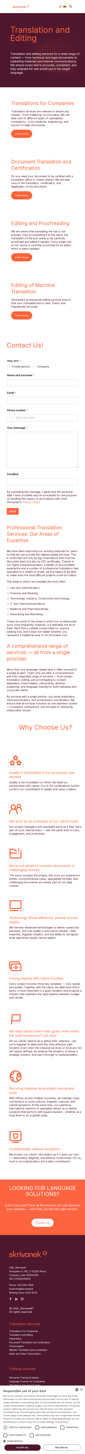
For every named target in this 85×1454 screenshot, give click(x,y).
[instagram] (22, 1299)
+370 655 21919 (25, 1285)
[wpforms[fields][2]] (42, 382)
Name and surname (20, 375)
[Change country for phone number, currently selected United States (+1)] (11, 417)
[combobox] (76, 1389)
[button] (71, 6)
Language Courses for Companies (27, 1381)
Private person (21, 366)
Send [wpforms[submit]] (12, 511)
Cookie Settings (47, 1422)
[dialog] (42, 1420)
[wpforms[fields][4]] (42, 400)
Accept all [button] (23, 1447)
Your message (17, 427)
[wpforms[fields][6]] (42, 450)
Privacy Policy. (31, 502)
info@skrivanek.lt (24, 1289)
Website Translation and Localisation (28, 1350)
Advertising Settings (60, 1418)
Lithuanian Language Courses (24, 1385)
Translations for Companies (23, 1331)
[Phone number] (42, 417)
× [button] (81, 1389)
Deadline (12, 474)
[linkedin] (16, 1299)
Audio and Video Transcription (25, 1353)
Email (11, 392)
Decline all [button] (61, 1447)
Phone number (17, 410)
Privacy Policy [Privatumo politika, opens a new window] (61, 1422)
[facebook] (10, 1299)
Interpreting (15, 1338)
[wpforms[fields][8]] (42, 481)
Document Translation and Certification (29, 1342)
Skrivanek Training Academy (24, 1377)
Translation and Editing (21, 1335)
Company (43, 366)
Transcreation (16, 1346)
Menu (60, 7)
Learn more (21, 133)
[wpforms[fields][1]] (8, 366)
